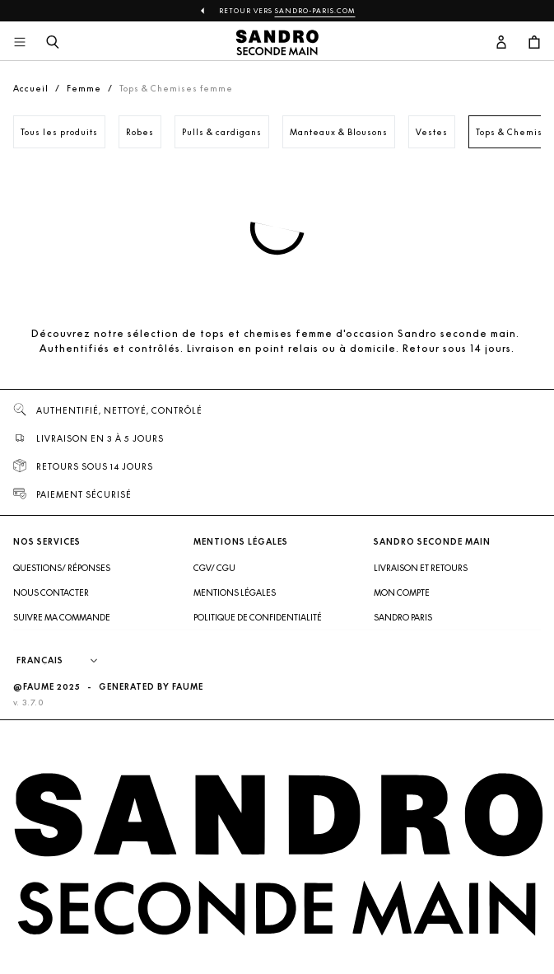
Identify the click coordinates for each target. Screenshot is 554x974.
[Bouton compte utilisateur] (501, 42)
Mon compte (402, 592)
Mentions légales (234, 592)
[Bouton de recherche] (52, 42)
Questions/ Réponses (61, 568)
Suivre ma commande (61, 617)
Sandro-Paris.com (315, 11)
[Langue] (65, 661)
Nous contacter (51, 592)
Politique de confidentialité (257, 617)
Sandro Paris (403, 617)
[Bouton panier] (534, 42)
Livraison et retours (421, 568)
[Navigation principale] (19, 42)
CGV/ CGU (214, 568)
